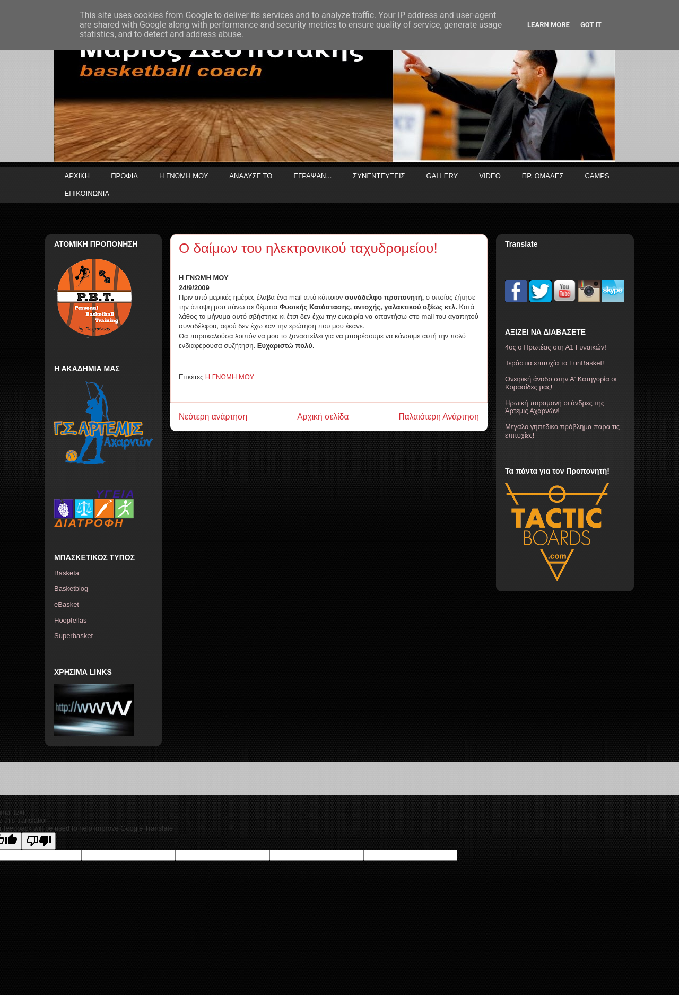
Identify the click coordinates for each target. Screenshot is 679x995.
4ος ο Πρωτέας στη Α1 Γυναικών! (555, 347)
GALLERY (442, 176)
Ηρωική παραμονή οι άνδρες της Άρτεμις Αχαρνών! (554, 407)
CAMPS (597, 176)
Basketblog (71, 588)
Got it (591, 25)
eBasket (66, 604)
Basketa (66, 573)
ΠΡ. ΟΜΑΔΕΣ (543, 176)
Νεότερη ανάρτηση (213, 416)
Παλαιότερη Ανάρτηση (438, 416)
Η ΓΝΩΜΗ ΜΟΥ (183, 176)
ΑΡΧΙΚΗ (77, 176)
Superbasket (73, 636)
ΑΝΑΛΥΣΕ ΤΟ (250, 176)
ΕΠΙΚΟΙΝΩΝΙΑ (87, 193)
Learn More (548, 25)
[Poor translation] (39, 841)
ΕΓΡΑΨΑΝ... (312, 176)
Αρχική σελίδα (323, 416)
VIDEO (489, 176)
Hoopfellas (70, 620)
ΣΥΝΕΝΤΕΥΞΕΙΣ (379, 176)
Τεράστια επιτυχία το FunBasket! (554, 363)
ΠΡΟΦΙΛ (124, 176)
